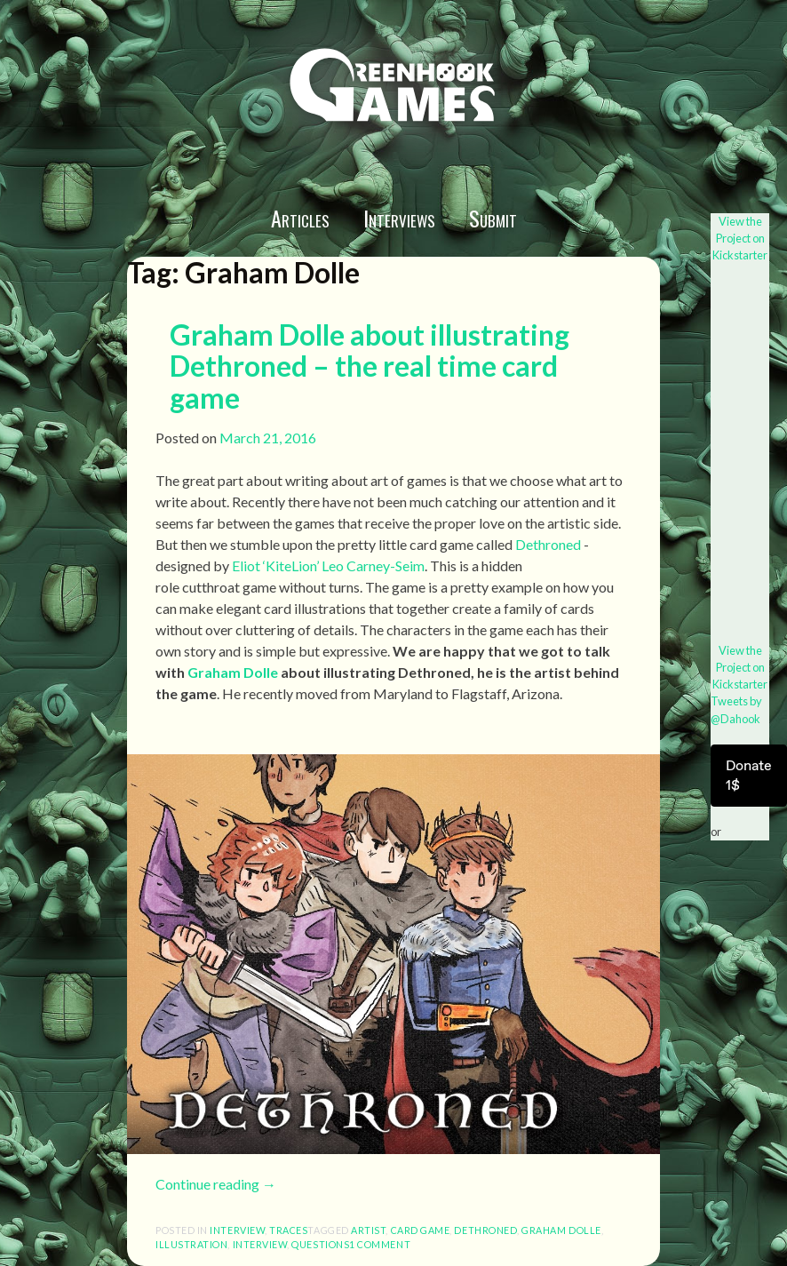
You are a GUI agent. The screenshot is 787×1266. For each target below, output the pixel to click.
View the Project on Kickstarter (739, 238)
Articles (300, 218)
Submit (493, 218)
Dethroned (548, 544)
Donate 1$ (749, 775)
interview (237, 1230)
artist (368, 1230)
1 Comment (379, 1244)
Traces (288, 1230)
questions (320, 1244)
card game (420, 1230)
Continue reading (215, 1183)
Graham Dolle (232, 672)
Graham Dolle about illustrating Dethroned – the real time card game (369, 365)
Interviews (399, 218)
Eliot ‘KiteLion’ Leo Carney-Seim (328, 565)
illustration (191, 1244)
